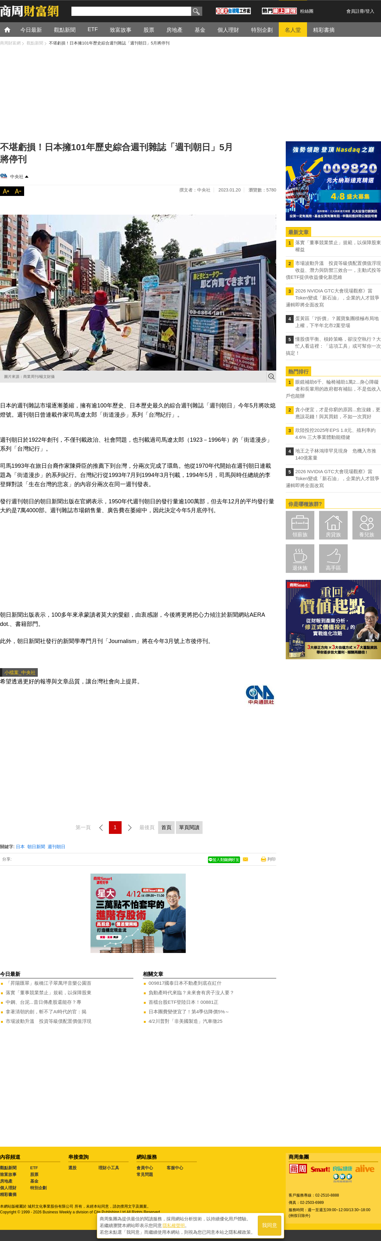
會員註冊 (355, 11)
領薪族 (300, 534)
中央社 (16, 176)
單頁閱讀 (189, 827)
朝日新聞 (36, 846)
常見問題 (145, 1174)
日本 (20, 846)
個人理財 (8, 1187)
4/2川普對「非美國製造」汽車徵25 (186, 1021)
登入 (369, 11)
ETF (34, 1167)
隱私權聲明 (174, 1225)
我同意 (269, 1225)
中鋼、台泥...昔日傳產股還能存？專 (43, 1002)
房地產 (6, 1181)
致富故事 (8, 1174)
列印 (271, 859)
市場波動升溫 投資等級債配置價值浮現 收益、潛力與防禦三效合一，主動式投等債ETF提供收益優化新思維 (333, 270)
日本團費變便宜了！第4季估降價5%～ (189, 1011)
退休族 (300, 568)
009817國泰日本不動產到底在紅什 (185, 983)
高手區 (333, 568)
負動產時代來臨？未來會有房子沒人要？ (191, 992)
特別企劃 (38, 1187)
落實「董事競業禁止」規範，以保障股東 (48, 992)
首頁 (13, 29)
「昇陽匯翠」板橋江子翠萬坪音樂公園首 (48, 983)
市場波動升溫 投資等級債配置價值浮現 (48, 1021)
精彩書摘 (8, 1194)
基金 (34, 1181)
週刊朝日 (56, 846)
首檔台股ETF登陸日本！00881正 (183, 1002)
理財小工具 (108, 1167)
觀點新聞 (8, 1167)
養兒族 (366, 534)
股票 (34, 1174)
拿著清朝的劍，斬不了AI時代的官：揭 (46, 1011)
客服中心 (175, 1167)
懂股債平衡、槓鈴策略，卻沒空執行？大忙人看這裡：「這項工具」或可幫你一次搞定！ (333, 346)
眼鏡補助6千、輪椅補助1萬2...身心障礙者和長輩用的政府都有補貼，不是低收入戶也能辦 (333, 389)
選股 (72, 1167)
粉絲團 (306, 11)
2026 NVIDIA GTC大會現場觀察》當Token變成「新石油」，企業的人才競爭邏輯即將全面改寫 (332, 297)
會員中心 (145, 1167)
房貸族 (333, 534)
